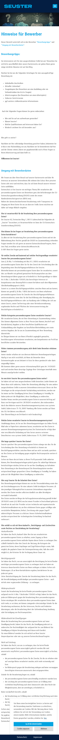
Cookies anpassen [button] (23, 729)
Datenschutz (22, 737)
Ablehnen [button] (44, 729)
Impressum (37, 737)
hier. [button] (45, 718)
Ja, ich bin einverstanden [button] (33, 724)
